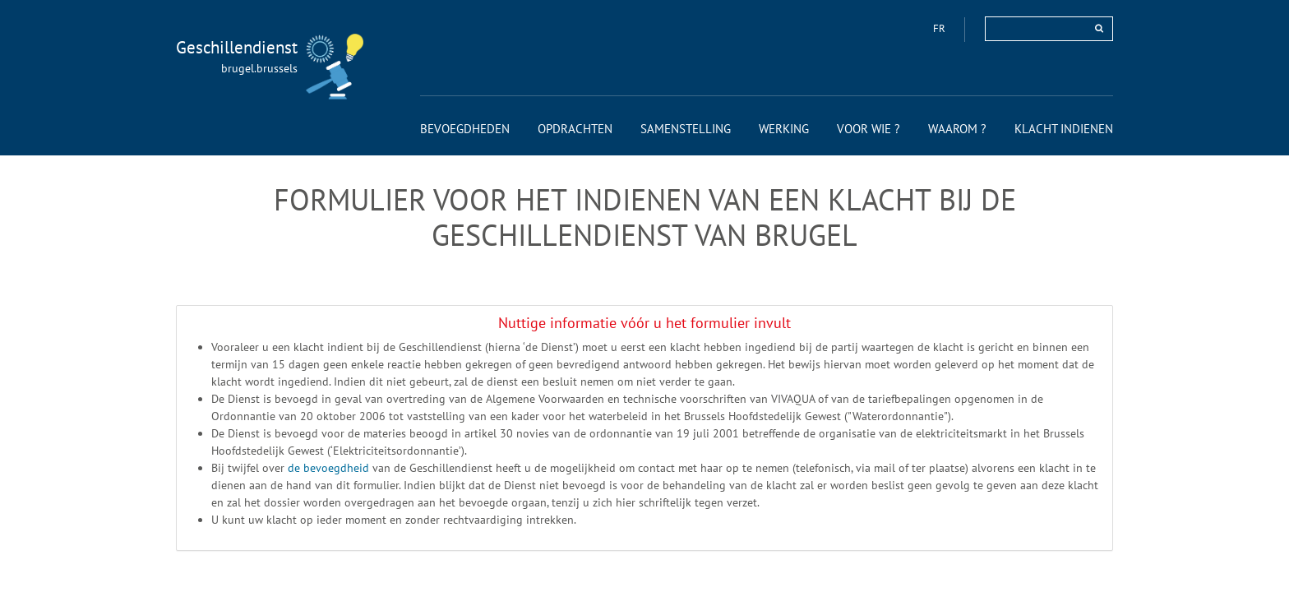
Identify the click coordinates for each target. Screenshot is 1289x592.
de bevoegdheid (330, 467)
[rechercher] (1099, 28)
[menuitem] (465, 128)
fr (940, 28)
